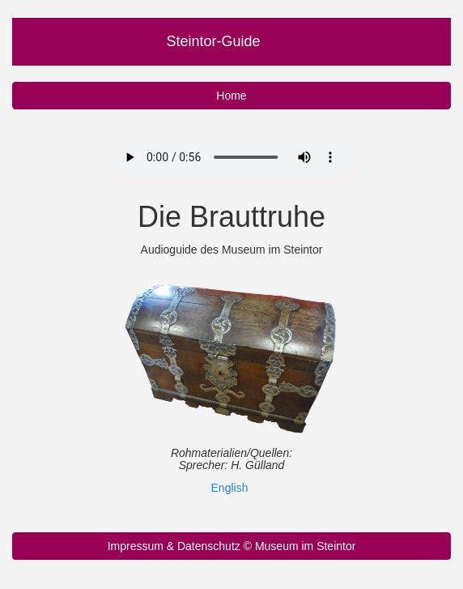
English (229, 487)
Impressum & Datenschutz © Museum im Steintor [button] (232, 546)
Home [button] (231, 95)
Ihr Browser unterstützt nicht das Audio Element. (229, 157)
